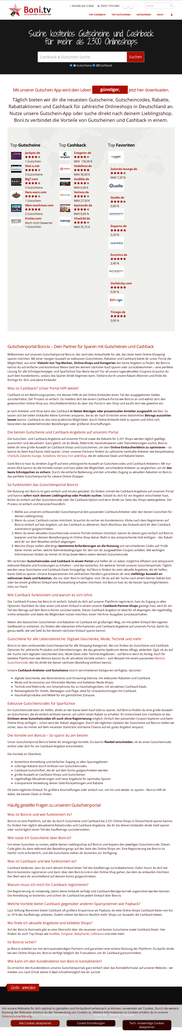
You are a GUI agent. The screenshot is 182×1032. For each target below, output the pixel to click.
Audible (54, 934)
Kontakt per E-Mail (89, 5)
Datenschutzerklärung (17, 1016)
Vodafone (48, 456)
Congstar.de (82, 153)
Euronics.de (119, 255)
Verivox (62, 456)
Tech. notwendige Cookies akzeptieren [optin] (146, 1025)
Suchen (135, 56)
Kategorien (144, 14)
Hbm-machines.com (39, 205)
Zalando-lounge (30, 456)
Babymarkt (81, 934)
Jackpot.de (32, 153)
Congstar (67, 934)
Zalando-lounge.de (124, 169)
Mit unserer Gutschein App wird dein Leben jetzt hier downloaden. (91, 90)
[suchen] (171, 5)
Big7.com (31, 179)
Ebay (83, 456)
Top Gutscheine (122, 14)
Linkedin (138, 5)
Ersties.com (33, 218)
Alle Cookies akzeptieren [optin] (35, 1023)
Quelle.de (117, 197)
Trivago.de (118, 312)
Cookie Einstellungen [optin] (91, 1023)
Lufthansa (97, 934)
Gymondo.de (83, 205)
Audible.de (81, 179)
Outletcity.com (121, 283)
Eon (70, 456)
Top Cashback (98, 14)
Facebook (133, 5)
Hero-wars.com (36, 192)
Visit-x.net (32, 166)
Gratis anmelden (23, 987)
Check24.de (82, 218)
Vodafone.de (83, 166)
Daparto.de (119, 226)
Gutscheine (81, 65)
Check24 (13, 456)
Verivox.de (81, 192)
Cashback (102, 65)
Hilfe (160, 14)
